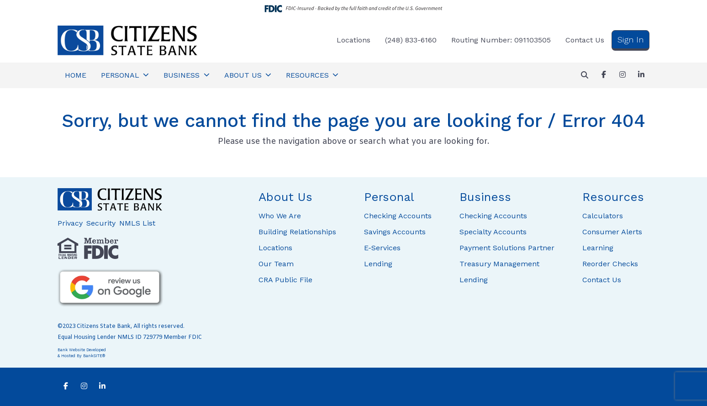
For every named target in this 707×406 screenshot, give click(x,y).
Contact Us (584, 40)
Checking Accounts (398, 215)
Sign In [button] (630, 39)
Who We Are (280, 215)
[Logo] (127, 40)
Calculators (602, 215)
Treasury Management (499, 263)
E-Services (382, 247)
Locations (353, 40)
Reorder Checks (610, 263)
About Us (285, 197)
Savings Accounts (395, 231)
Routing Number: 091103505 (501, 40)
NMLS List (137, 223)
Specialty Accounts (493, 231)
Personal (389, 197)
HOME (75, 75)
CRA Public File (285, 279)
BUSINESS (183, 75)
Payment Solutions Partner (506, 247)
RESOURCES (308, 75)
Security (101, 223)
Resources (613, 197)
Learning (597, 247)
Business (485, 197)
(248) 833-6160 (411, 40)
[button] (584, 75)
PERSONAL (121, 75)
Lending (378, 263)
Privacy (70, 223)
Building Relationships (297, 231)
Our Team (276, 263)
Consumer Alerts (612, 231)
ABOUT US (244, 75)
